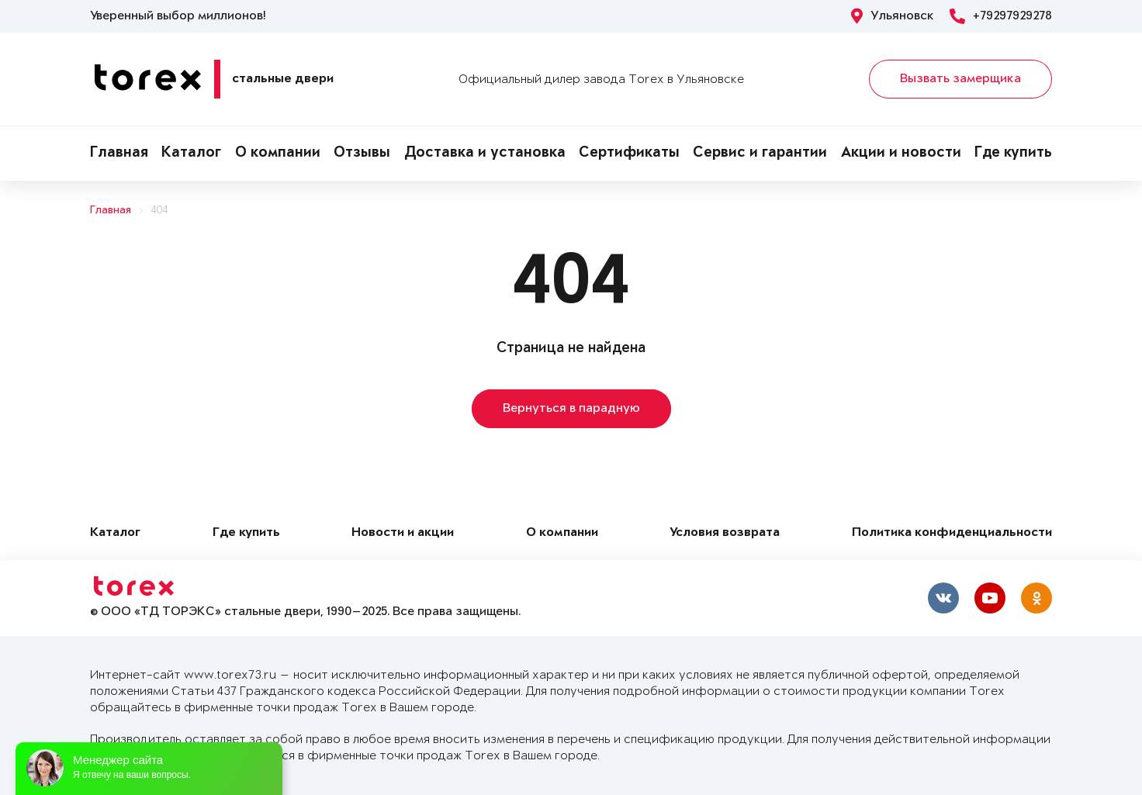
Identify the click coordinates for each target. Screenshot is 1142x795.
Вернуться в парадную (571, 409)
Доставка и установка (485, 153)
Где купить (1013, 153)
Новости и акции (402, 533)
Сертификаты (629, 153)
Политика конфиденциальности (952, 533)
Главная (119, 153)
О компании (277, 153)
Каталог (191, 153)
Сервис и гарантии (760, 153)
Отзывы (362, 153)
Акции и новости (901, 153)
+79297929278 (1001, 16)
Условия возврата (725, 533)
